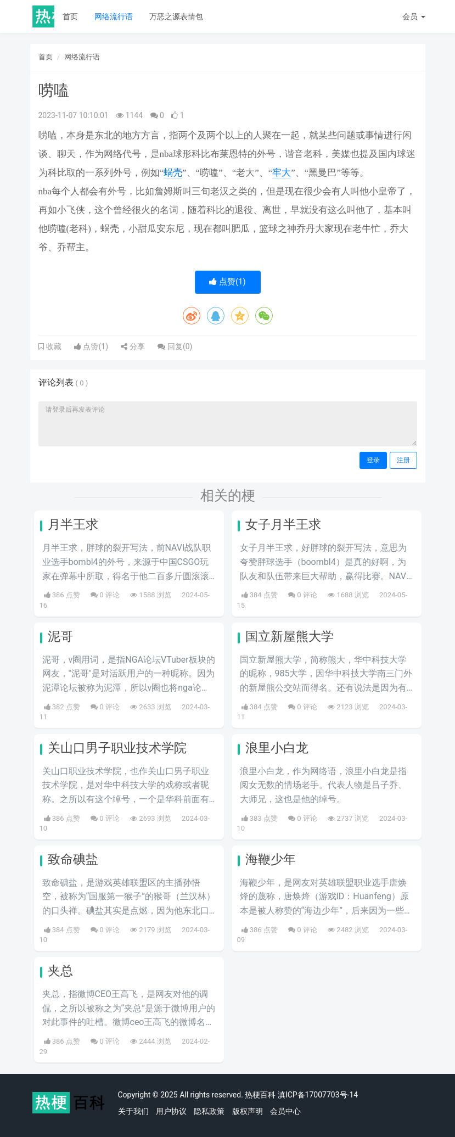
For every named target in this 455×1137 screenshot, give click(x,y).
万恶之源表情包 (176, 16)
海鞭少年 (270, 859)
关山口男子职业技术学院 (117, 748)
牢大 (281, 172)
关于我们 (133, 1111)
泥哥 (60, 636)
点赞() (227, 282)
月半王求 (73, 524)
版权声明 (247, 1111)
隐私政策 (209, 1111)
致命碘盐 (73, 859)
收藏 (52, 346)
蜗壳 (173, 172)
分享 (132, 346)
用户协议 (171, 1111)
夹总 (60, 971)
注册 (403, 460)
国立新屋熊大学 (289, 636)
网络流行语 (113, 16)
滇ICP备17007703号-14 (318, 1094)
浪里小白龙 (276, 748)
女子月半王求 (283, 524)
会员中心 (285, 1111)
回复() (175, 346)
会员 (413, 16)
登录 (373, 460)
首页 (70, 16)
